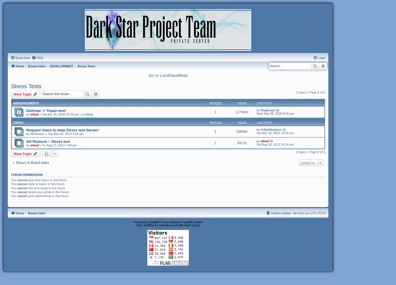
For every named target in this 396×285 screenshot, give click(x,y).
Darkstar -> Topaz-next (46, 111)
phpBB (153, 222)
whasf (34, 114)
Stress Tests (26, 86)
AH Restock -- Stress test (48, 141)
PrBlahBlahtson (271, 129)
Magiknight (268, 110)
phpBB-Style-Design (187, 225)
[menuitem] (37, 58)
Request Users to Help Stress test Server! (62, 130)
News (89, 114)
